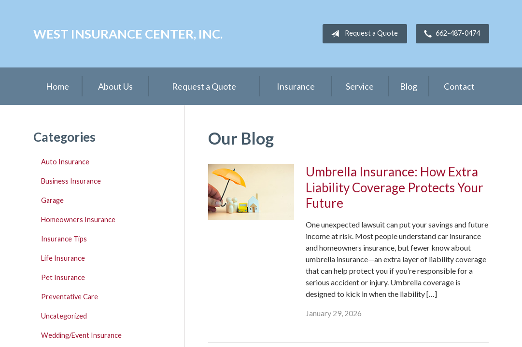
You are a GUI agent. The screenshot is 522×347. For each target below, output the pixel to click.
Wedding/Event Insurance (81, 335)
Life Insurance (63, 258)
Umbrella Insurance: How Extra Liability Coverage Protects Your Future (394, 187)
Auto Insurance (65, 162)
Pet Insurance (63, 277)
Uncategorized (64, 316)
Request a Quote (362, 34)
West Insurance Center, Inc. (128, 34)
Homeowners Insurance (78, 219)
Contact (459, 86)
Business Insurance (71, 181)
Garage (52, 200)
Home (57, 86)
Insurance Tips (64, 239)
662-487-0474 (450, 34)
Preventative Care (69, 297)
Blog (408, 86)
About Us (115, 86)
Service (360, 86)
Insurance (296, 86)
